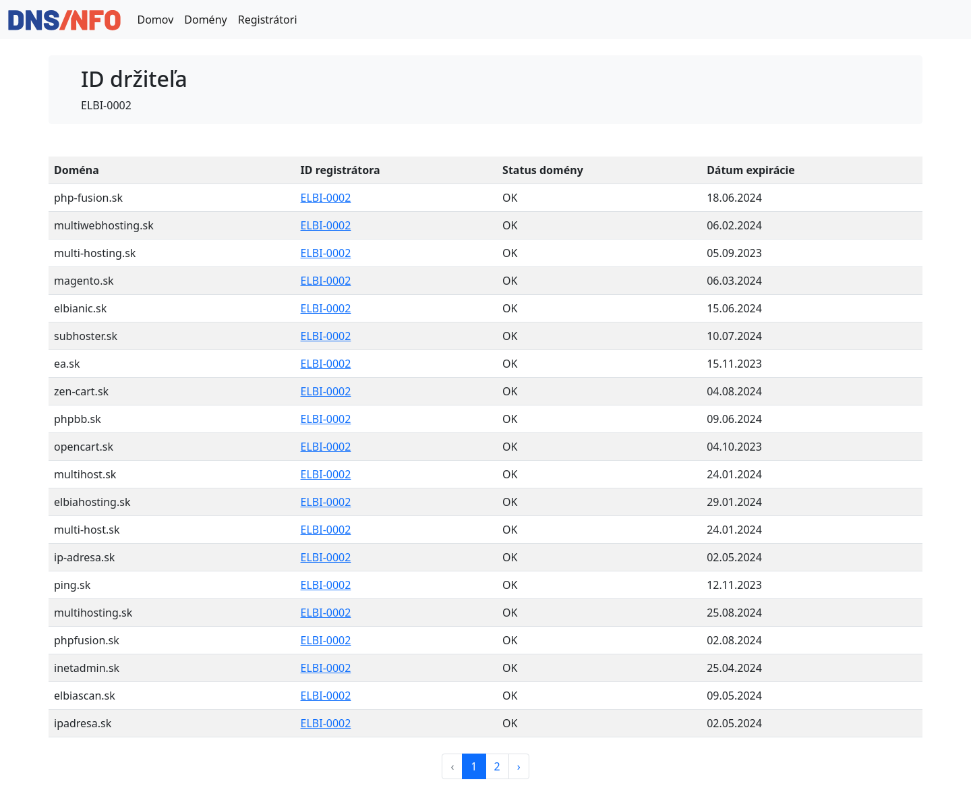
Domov (155, 19)
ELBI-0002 (326, 197)
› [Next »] (519, 766)
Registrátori (267, 19)
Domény (205, 19)
